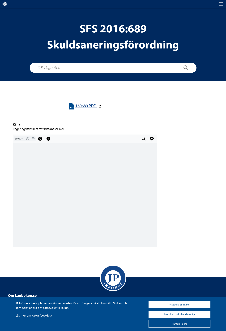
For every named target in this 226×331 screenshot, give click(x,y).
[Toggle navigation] (221, 4)
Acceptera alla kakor (179, 304)
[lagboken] (5, 4)
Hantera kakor (179, 323)
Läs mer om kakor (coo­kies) (34, 315)
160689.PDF (86, 105)
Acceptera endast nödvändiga (179, 314)
